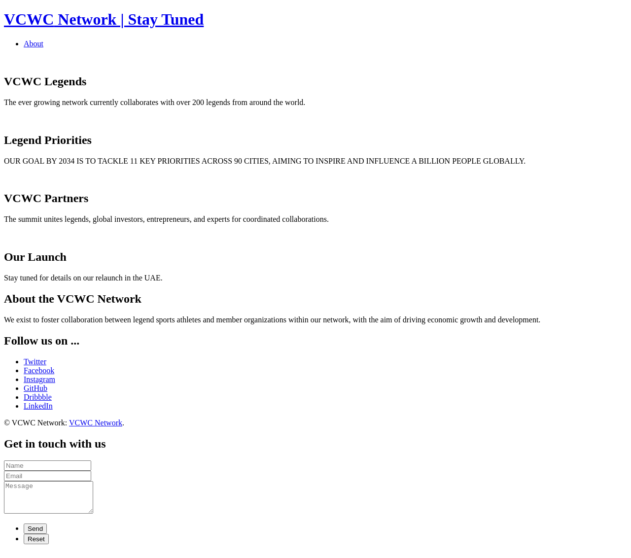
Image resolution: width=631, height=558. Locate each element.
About (33, 43)
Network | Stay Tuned (104, 19)
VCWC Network (95, 422)
